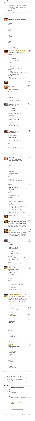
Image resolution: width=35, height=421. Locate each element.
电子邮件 (8, 396)
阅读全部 (17, 48)
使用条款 (12, 414)
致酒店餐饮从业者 (6, 414)
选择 (29, 51)
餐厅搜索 (29, 414)
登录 (9, 387)
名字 (9, 389)
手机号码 (8, 391)
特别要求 (9, 381)
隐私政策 (17, 414)
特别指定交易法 (23, 414)
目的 (9, 373)
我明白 (12, 380)
